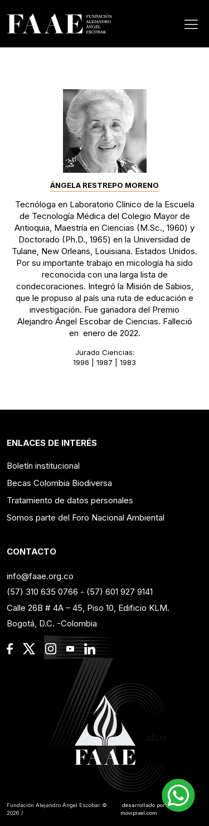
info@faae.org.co (40, 576)
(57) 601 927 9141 (119, 591)
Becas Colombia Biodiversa (59, 483)
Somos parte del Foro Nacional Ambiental (85, 517)
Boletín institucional (43, 465)
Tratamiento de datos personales (70, 500)
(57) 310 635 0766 (42, 591)
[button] (178, 795)
